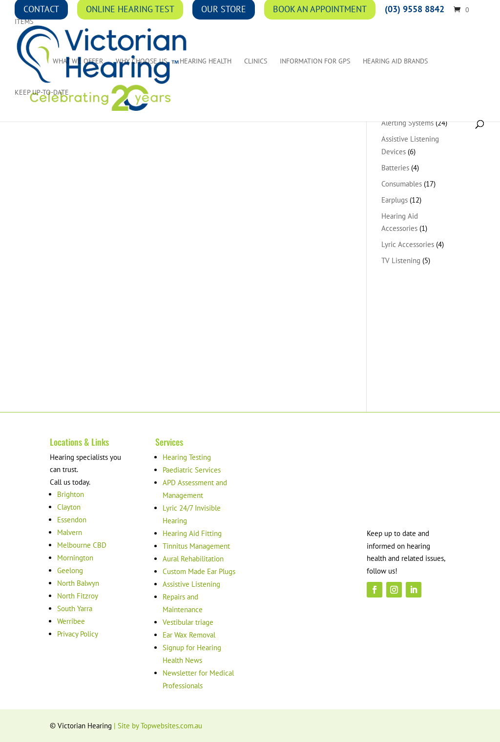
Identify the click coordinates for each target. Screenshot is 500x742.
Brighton (70, 494)
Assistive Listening (191, 584)
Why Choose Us (141, 61)
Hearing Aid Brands (395, 61)
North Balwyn (78, 583)
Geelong (70, 570)
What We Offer (78, 61)
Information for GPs (315, 61)
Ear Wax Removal (189, 634)
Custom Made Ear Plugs (199, 571)
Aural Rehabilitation (193, 558)
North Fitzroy (77, 595)
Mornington (75, 557)
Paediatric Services (192, 469)
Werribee (71, 621)
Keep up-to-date (42, 93)
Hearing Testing (187, 457)
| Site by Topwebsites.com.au (158, 725)
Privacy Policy (77, 634)
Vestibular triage (188, 622)
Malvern (69, 532)
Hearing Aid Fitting (192, 533)
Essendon (71, 519)
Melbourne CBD (81, 545)
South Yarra (74, 608)
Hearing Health (205, 61)
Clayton (69, 507)
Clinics (255, 61)
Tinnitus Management (196, 546)
